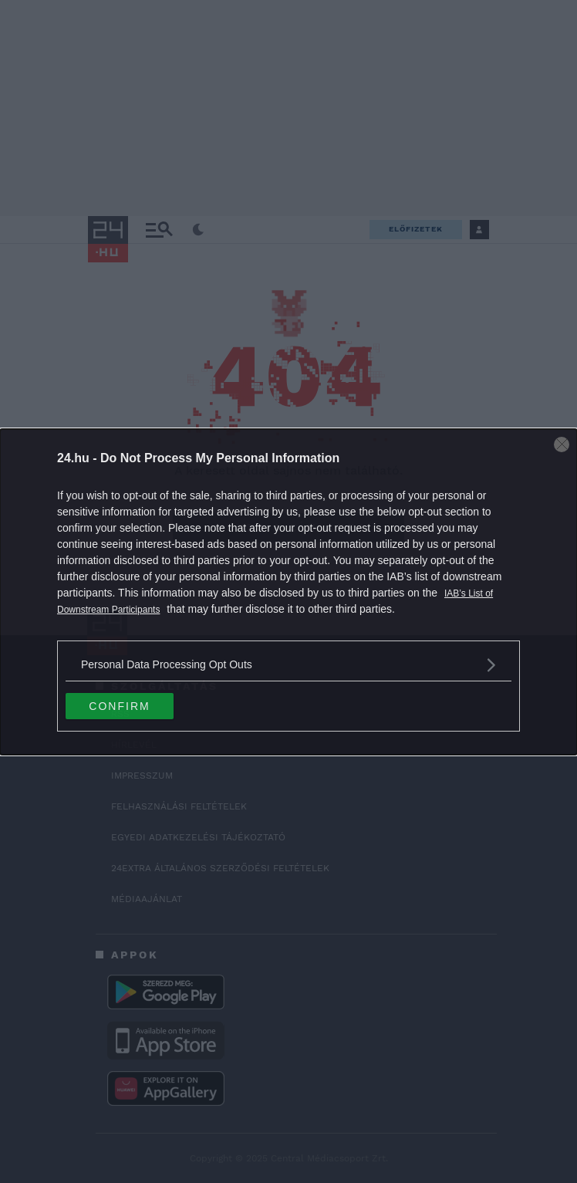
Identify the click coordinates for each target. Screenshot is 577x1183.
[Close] (561, 444)
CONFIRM (119, 706)
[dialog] (288, 592)
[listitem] (288, 665)
